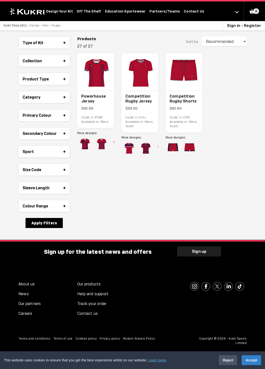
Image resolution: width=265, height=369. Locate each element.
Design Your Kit (59, 11)
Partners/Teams (164, 11)
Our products (89, 284)
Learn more (157, 360)
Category (44, 97)
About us (26, 284)
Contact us (87, 313)
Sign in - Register (244, 25)
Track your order (91, 304)
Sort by (192, 42)
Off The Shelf (89, 11)
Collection (44, 61)
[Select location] (239, 11)
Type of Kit (44, 43)
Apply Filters (44, 223)
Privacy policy (110, 339)
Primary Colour (44, 115)
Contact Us (194, 11)
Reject (228, 360)
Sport (44, 152)
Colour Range (44, 206)
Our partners (29, 304)
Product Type (44, 79)
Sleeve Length (44, 188)
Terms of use (63, 339)
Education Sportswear (125, 11)
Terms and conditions (34, 339)
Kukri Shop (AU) (15, 25)
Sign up (199, 251)
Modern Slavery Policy (139, 339)
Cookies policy (86, 339)
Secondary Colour (44, 134)
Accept (251, 360)
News (23, 294)
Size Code (44, 170)
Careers (25, 313)
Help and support (92, 294)
